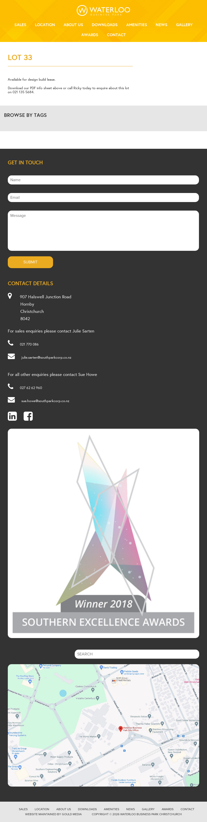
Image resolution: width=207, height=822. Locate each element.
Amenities (136, 24)
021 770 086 (29, 344)
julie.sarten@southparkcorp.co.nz (46, 357)
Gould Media (72, 814)
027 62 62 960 (31, 387)
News (162, 24)
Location (45, 24)
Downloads (105, 24)
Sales (20, 24)
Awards (89, 34)
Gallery (184, 24)
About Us (73, 24)
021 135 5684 (23, 92)
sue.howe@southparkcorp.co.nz (45, 401)
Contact (116, 34)
